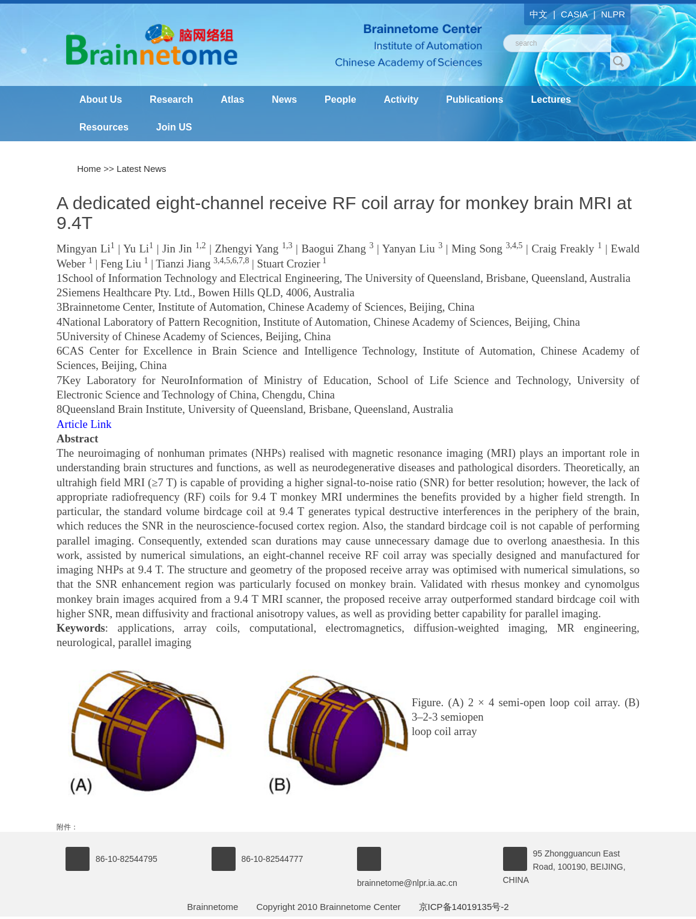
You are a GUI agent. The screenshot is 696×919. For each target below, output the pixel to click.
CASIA (574, 14)
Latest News (141, 168)
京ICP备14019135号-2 (464, 907)
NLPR (613, 14)
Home (89, 168)
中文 (539, 14)
